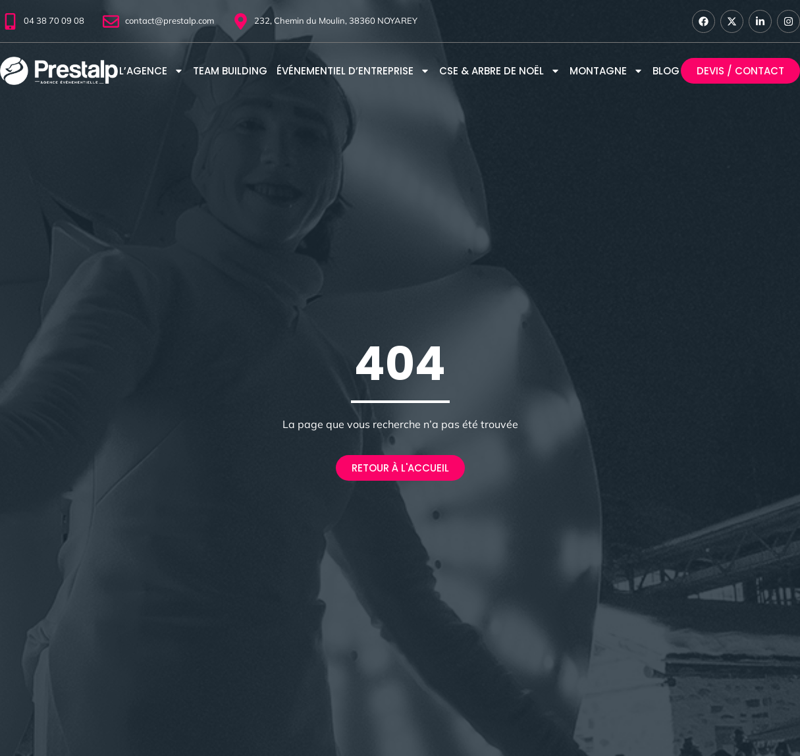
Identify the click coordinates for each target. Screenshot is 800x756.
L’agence (151, 71)
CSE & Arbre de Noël (499, 71)
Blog (666, 71)
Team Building (230, 71)
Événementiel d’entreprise (353, 71)
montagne (606, 71)
